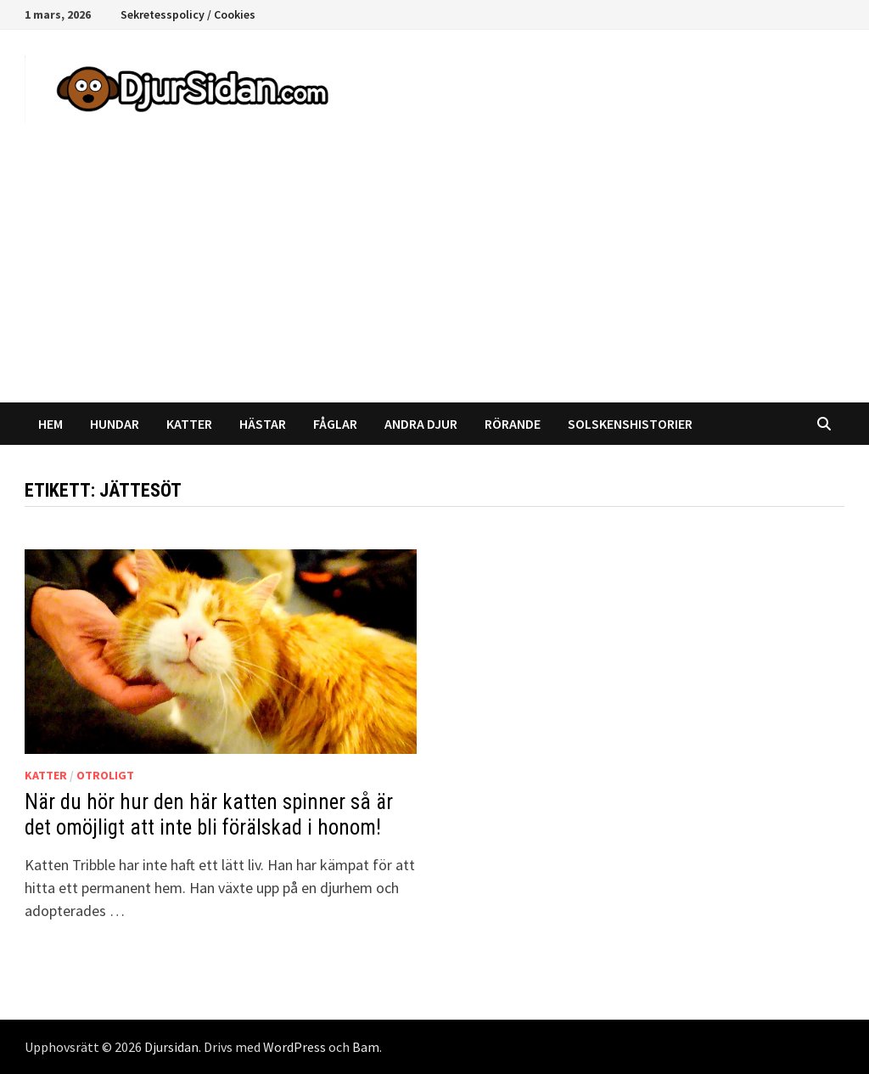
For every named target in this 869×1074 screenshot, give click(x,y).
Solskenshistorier (630, 423)
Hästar (262, 423)
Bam (365, 1046)
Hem (50, 423)
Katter (189, 423)
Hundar (114, 423)
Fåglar (335, 423)
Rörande (513, 423)
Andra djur (420, 423)
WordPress (294, 1046)
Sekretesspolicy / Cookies (188, 14)
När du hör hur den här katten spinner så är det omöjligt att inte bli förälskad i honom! (209, 815)
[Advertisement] (434, 275)
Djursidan (171, 1046)
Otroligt (105, 775)
